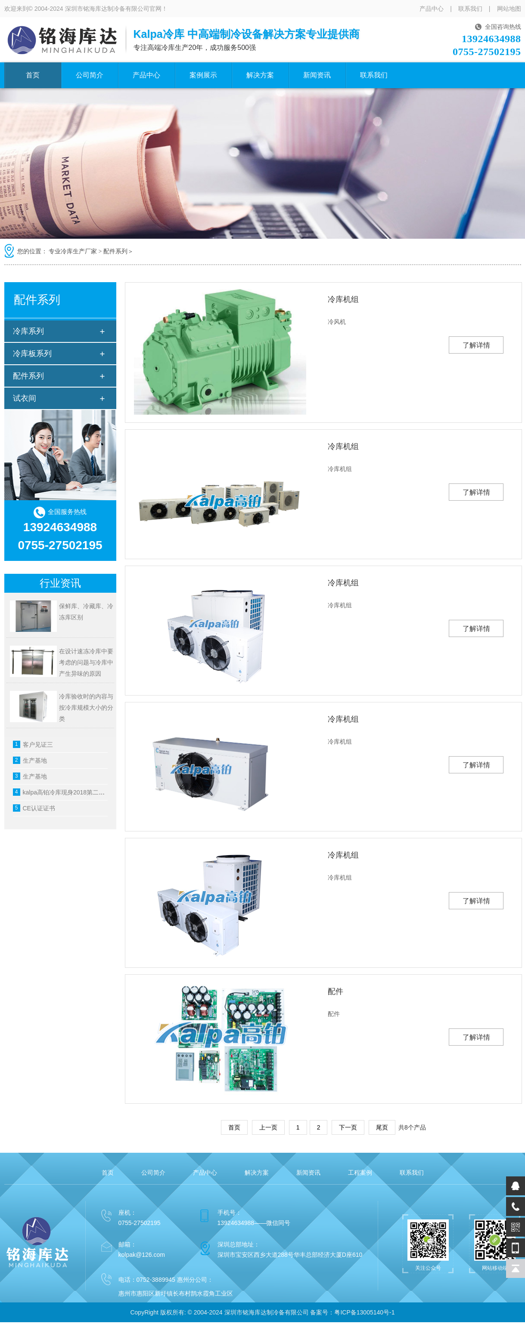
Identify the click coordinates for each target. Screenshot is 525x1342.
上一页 (268, 1127)
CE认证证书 (39, 808)
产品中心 (431, 8)
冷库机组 (343, 299)
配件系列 (115, 251)
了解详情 (476, 345)
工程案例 (360, 1172)
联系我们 (470, 8)
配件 (335, 991)
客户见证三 (38, 744)
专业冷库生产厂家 (73, 251)
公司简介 (89, 75)
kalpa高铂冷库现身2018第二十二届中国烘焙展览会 (91, 792)
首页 (33, 75)
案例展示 (203, 75)
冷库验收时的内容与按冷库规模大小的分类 (86, 707)
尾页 (382, 1127)
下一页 (348, 1127)
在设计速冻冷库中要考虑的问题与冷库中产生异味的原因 (86, 662)
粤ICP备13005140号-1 (364, 1312)
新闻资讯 (317, 75)
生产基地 (35, 760)
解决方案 (260, 75)
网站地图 (509, 8)
